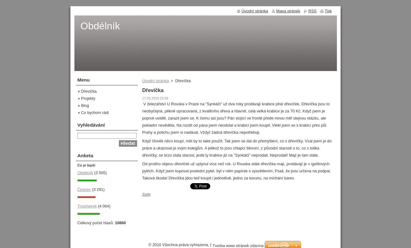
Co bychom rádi (95, 112)
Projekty (88, 98)
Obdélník (85, 172)
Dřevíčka (89, 91)
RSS (312, 11)
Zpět (146, 194)
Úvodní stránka (155, 80)
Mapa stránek (288, 11)
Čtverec (84, 189)
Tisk (328, 11)
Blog (85, 105)
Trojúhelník (87, 206)
